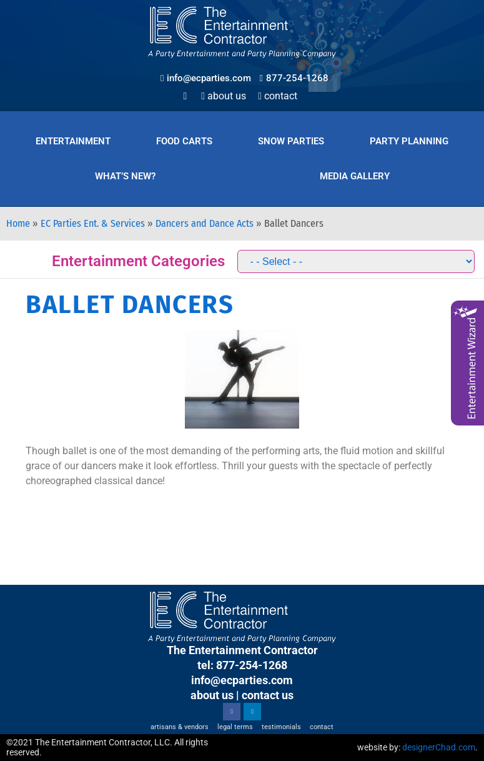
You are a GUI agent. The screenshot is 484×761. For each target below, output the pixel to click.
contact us (268, 695)
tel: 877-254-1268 (242, 665)
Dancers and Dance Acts (205, 223)
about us (212, 695)
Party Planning (409, 141)
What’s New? (125, 176)
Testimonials (281, 727)
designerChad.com (438, 747)
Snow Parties (291, 141)
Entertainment (73, 141)
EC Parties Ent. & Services (93, 223)
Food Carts (184, 141)
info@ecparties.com (242, 680)
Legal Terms (235, 727)
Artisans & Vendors (180, 727)
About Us (223, 96)
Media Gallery (355, 176)
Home (18, 223)
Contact (277, 96)
